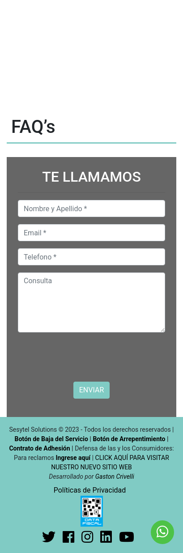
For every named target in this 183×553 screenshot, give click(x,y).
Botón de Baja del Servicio (52, 438)
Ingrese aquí (72, 457)
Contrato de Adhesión (39, 448)
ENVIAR (91, 390)
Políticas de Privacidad (90, 490)
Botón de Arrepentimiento (130, 438)
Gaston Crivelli (114, 476)
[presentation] (86, 357)
